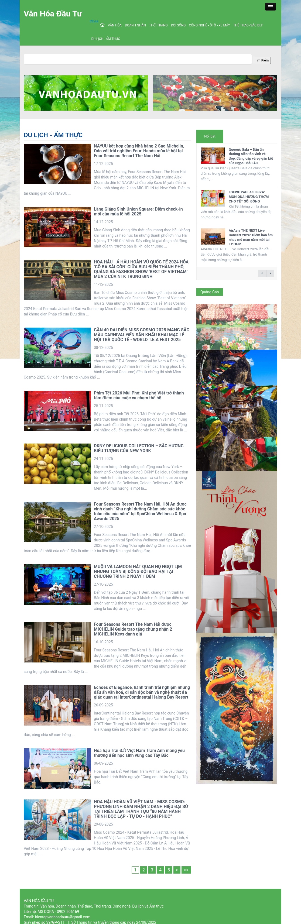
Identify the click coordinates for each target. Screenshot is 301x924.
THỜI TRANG (158, 25)
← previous (262, 273)
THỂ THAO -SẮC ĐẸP (248, 25)
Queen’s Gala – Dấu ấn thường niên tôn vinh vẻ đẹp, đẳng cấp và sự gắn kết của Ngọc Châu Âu (251, 156)
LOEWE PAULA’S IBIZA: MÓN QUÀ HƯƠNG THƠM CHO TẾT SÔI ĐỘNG (249, 196)
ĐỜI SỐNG (178, 25)
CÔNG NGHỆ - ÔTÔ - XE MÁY (209, 25)
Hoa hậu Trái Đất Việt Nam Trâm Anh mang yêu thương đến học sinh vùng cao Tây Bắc (139, 753)
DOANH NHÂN (135, 25)
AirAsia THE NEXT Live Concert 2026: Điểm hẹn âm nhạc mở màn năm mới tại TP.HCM (251, 237)
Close (94, 21)
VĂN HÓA (115, 25)
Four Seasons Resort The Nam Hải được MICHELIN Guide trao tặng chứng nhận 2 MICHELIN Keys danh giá (133, 629)
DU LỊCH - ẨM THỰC (105, 39)
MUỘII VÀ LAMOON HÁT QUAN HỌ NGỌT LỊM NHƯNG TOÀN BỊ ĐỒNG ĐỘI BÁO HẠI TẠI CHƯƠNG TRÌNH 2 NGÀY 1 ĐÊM (138, 571)
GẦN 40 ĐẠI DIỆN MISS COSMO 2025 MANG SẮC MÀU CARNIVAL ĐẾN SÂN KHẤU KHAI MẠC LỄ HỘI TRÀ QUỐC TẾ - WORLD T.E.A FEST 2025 (141, 334)
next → (270, 273)
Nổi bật (210, 136)
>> (186, 870)
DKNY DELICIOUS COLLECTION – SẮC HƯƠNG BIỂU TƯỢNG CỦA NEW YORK (139, 448)
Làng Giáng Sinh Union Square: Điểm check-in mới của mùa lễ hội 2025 (138, 212)
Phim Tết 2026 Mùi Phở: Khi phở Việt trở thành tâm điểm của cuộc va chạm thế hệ (139, 395)
